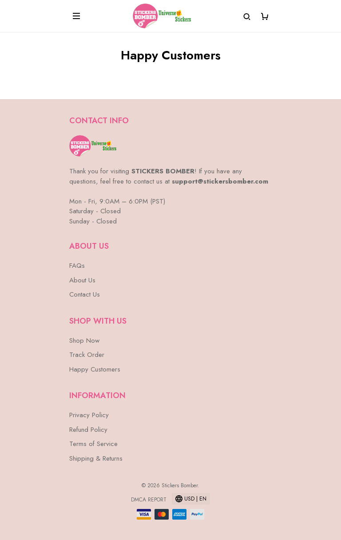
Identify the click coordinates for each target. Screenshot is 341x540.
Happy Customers (94, 369)
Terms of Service (93, 444)
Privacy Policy (89, 415)
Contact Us (84, 294)
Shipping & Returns (96, 458)
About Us (82, 280)
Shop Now (84, 340)
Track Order (86, 355)
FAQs (77, 265)
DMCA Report (149, 500)
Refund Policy (88, 429)
